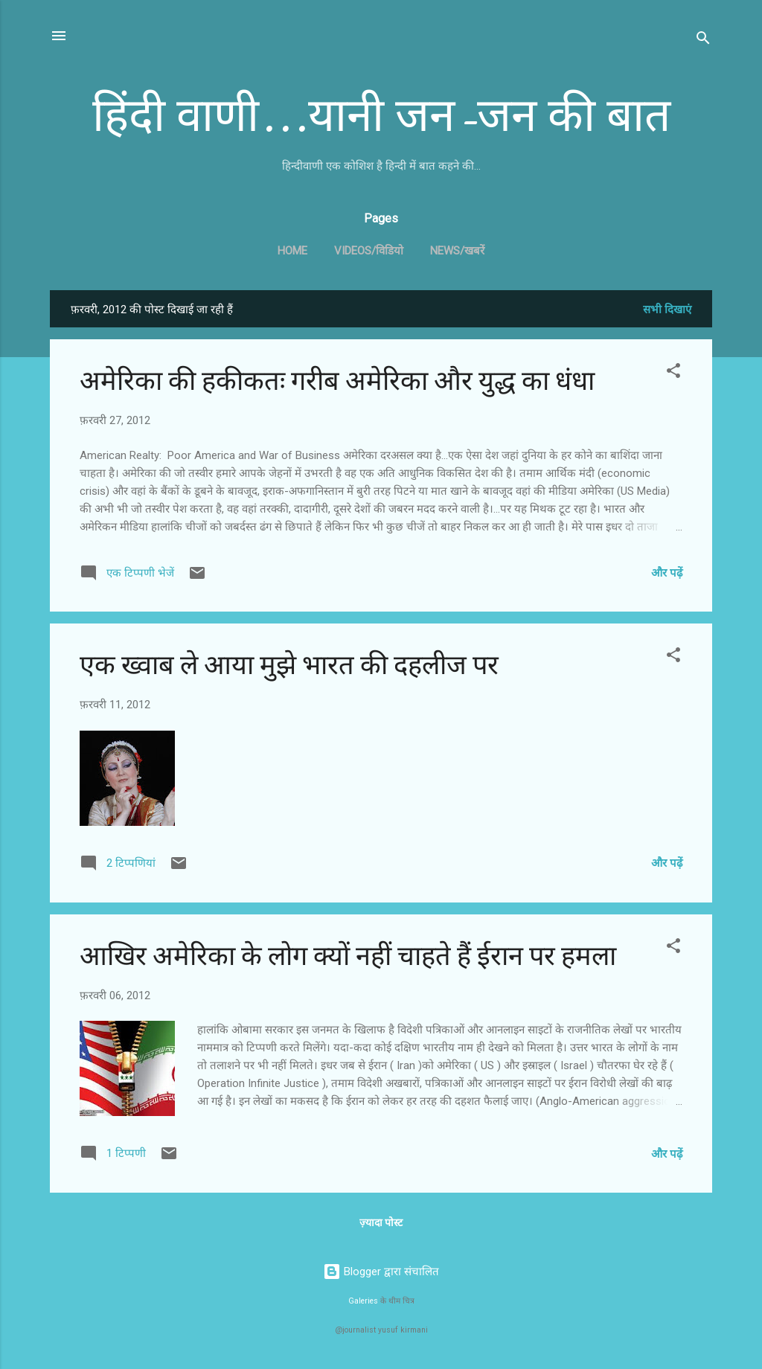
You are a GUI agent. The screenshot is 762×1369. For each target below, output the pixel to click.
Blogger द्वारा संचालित (381, 1271)
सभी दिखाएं (667, 309)
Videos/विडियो (368, 250)
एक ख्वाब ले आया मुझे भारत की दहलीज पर (289, 665)
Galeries (363, 1301)
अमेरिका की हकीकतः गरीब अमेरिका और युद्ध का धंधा (337, 381)
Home (292, 250)
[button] (673, 373)
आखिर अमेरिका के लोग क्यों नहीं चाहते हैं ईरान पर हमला (348, 956)
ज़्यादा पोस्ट (381, 1222)
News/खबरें (457, 250)
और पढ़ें (666, 573)
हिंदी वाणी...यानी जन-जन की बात (381, 116)
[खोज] (703, 40)
